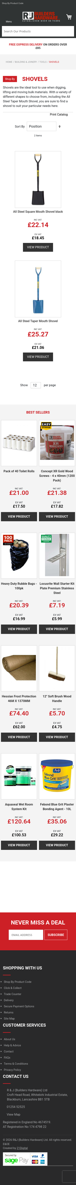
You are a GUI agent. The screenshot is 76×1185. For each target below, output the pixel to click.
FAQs (7, 1057)
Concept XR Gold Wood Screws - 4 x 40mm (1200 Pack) (57, 475)
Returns (8, 1012)
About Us (9, 1039)
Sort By (20, 126)
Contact (9, 1051)
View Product (38, 247)
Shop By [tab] (10, 79)
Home (9, 62)
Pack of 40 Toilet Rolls (18, 471)
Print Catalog (59, 114)
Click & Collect (13, 988)
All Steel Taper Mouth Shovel (38, 321)
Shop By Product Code (17, 982)
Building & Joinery (26, 62)
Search (70, 31)
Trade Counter (12, 994)
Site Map (9, 1018)
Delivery (9, 1000)
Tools (42, 62)
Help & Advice (12, 1045)
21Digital (22, 1148)
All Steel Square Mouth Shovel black (38, 211)
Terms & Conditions (16, 1063)
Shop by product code (12, 3)
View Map (13, 1114)
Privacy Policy (12, 1070)
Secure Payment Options (19, 1006)
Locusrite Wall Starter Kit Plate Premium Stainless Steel (57, 588)
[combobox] (34, 31)
